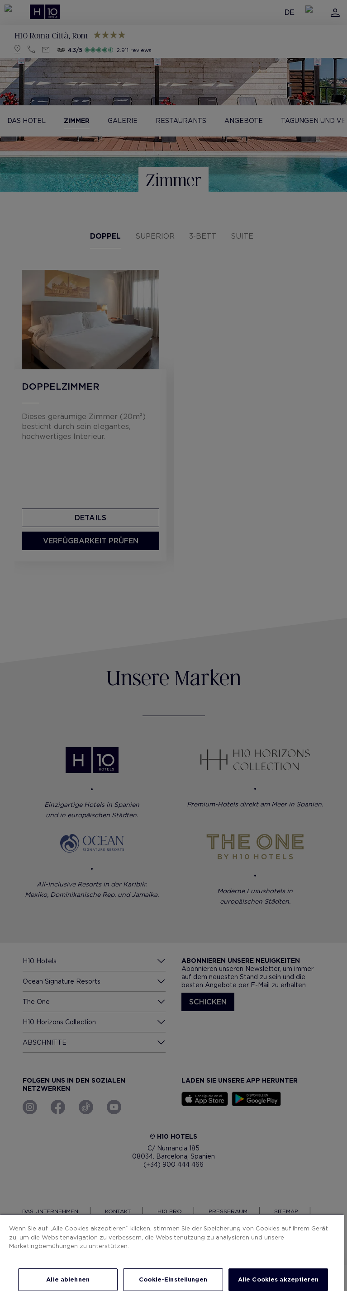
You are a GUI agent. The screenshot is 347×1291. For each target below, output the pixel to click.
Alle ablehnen (68, 1279)
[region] (172, 1252)
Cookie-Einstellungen (173, 1279)
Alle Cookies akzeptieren (278, 1279)
